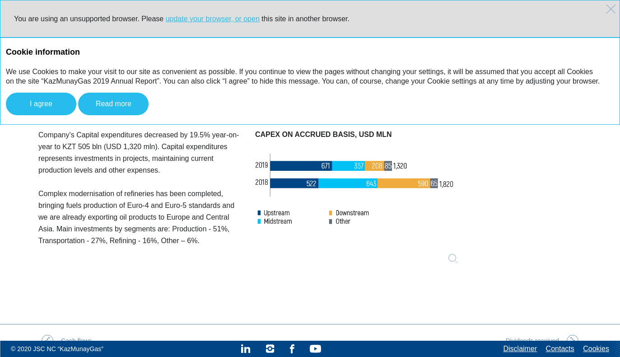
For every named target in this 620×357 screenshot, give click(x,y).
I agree (41, 104)
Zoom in (452, 258)
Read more (113, 104)
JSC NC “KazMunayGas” (68, 348)
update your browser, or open (213, 19)
